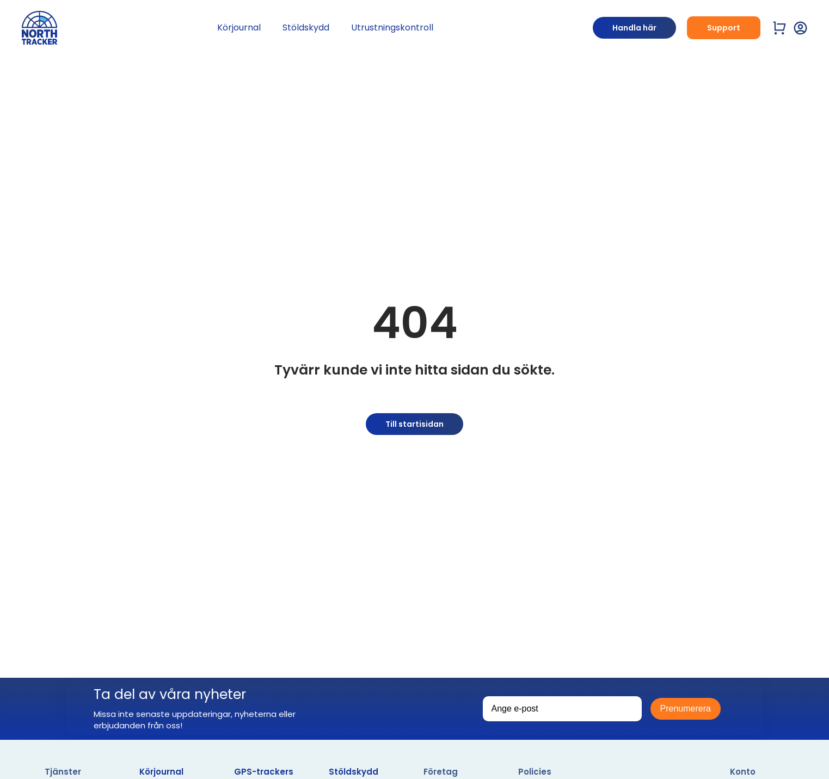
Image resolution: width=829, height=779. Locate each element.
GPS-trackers (263, 771)
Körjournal (239, 27)
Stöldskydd (306, 27)
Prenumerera (685, 708)
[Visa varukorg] (780, 28)
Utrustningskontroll (392, 27)
